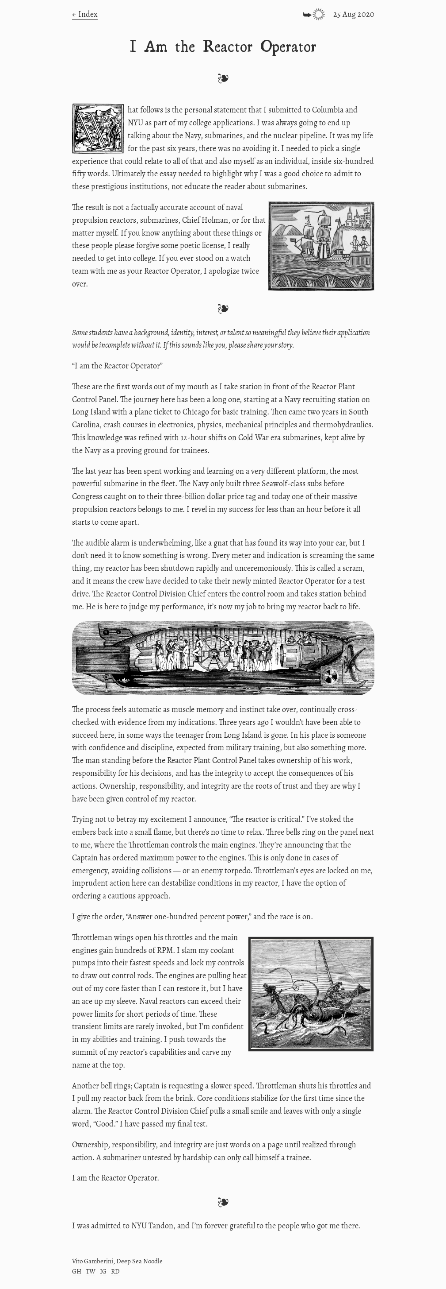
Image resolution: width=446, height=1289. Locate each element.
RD (115, 1271)
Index (88, 14)
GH (76, 1271)
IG (103, 1271)
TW (90, 1271)
